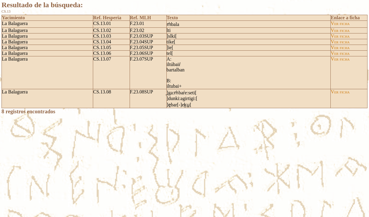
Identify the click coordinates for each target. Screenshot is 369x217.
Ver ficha (340, 23)
